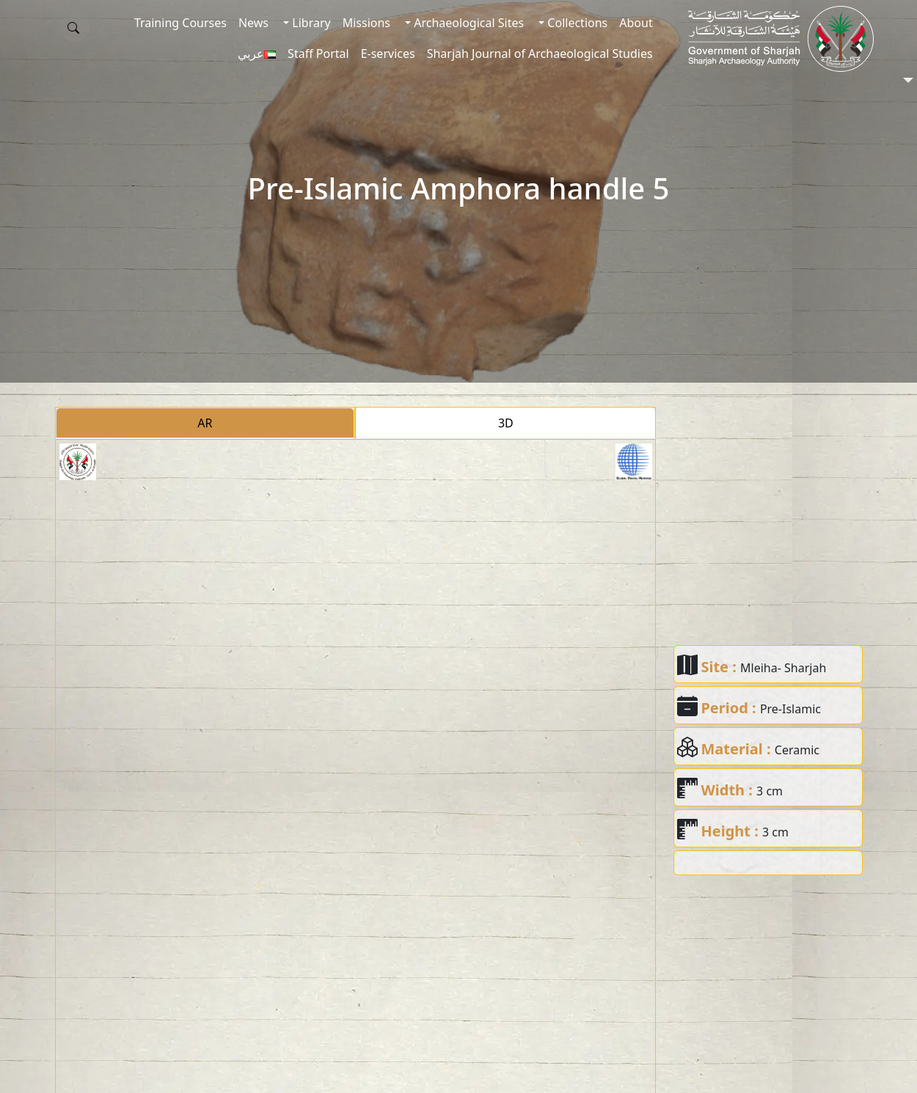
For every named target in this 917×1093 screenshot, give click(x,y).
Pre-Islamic (790, 709)
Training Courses (180, 23)
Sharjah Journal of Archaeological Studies (540, 53)
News (253, 23)
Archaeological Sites (467, 23)
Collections (575, 23)
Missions (366, 23)
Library (310, 23)
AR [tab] (204, 423)
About (635, 23)
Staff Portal (318, 53)
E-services (388, 53)
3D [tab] (506, 423)
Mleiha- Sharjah (783, 668)
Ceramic (797, 750)
